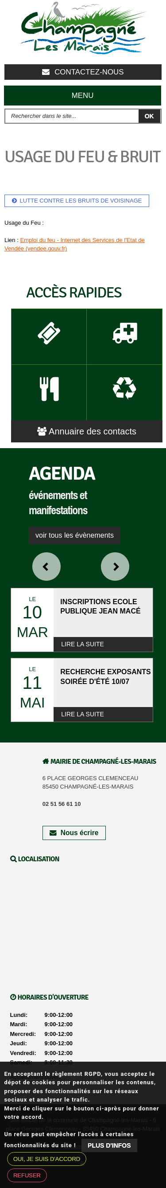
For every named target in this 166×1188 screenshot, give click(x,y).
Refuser (27, 1175)
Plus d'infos (109, 1145)
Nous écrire (74, 832)
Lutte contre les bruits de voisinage (81, 200)
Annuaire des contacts (86, 431)
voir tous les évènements (74, 535)
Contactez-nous (83, 72)
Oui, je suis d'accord (46, 1159)
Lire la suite (82, 644)
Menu (83, 95)
